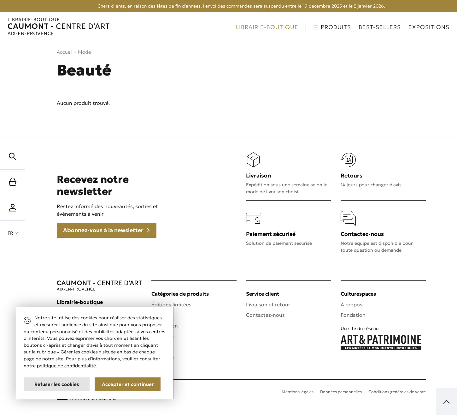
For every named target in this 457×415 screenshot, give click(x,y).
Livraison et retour (268, 304)
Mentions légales (297, 391)
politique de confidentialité (66, 366)
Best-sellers (380, 27)
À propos (351, 304)
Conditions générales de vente (397, 391)
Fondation (353, 315)
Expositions (428, 27)
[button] (12, 156)
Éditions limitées (171, 304)
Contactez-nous (265, 315)
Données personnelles (341, 391)
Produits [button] (332, 27)
